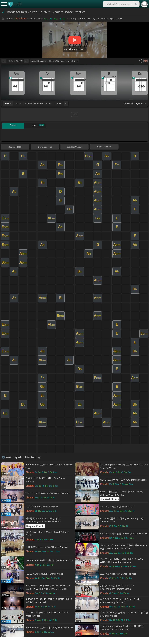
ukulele (28, 103)
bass (59, 103)
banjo (48, 103)
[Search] (136, 4)
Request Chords (110, 499)
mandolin (38, 103)
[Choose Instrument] (66, 103)
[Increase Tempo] (26, 61)
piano (18, 103)
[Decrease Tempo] (3, 61)
